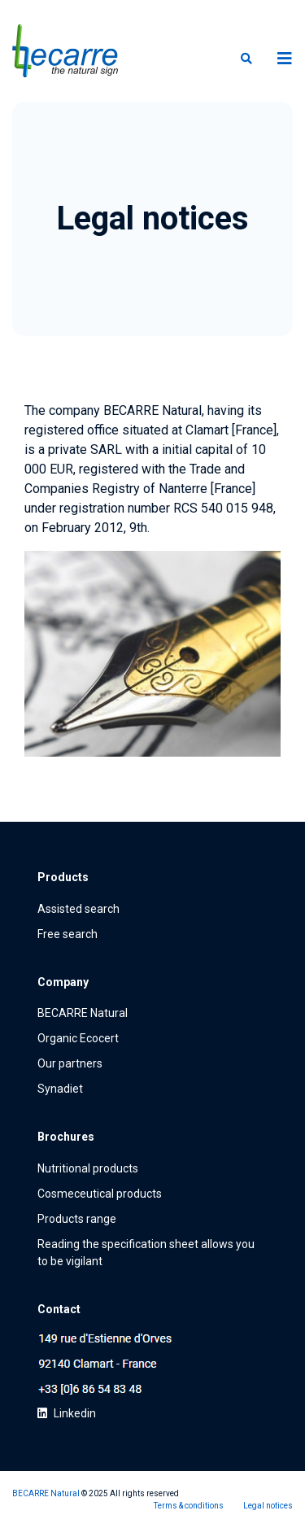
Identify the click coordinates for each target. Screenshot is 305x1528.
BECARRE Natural (82, 1012)
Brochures (65, 1136)
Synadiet (60, 1088)
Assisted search (78, 908)
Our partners (69, 1063)
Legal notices (268, 1505)
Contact (59, 1309)
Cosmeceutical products (99, 1193)
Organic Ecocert (78, 1038)
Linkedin (66, 1413)
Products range (76, 1218)
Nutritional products (87, 1168)
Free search (67, 934)
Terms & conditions (189, 1505)
